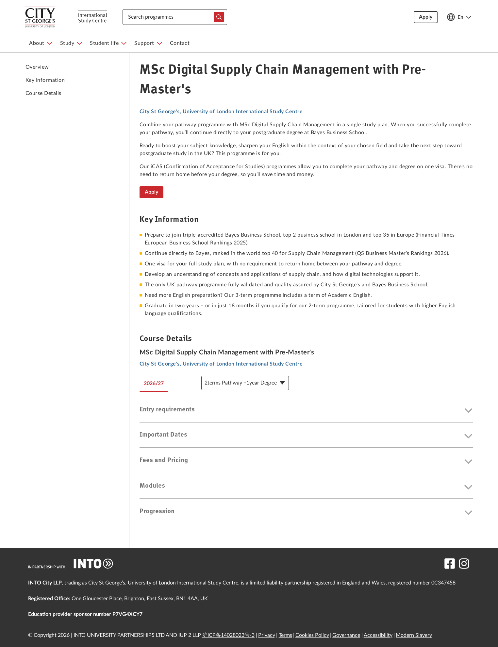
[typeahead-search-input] (219, 17)
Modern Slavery (414, 635)
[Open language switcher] (459, 17)
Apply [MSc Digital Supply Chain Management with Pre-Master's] (151, 192)
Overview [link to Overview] (37, 67)
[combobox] (175, 17)
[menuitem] (40, 43)
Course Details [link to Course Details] (43, 93)
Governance (346, 635)
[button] (306, 411)
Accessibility (378, 635)
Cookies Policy (312, 635)
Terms (285, 635)
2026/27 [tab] (154, 383)
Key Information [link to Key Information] (45, 80)
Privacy (266, 635)
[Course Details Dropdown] (245, 383)
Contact (180, 43)
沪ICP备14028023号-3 (228, 635)
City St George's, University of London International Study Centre (221, 111)
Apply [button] (425, 17)
